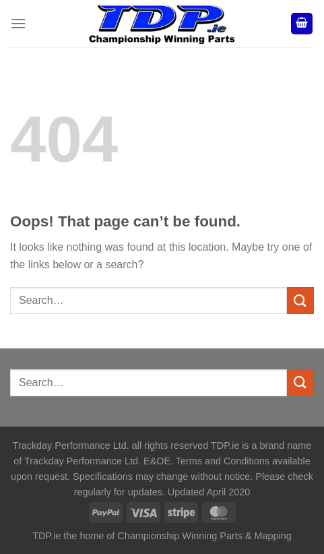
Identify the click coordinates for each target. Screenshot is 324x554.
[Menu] (18, 23)
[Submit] (300, 300)
